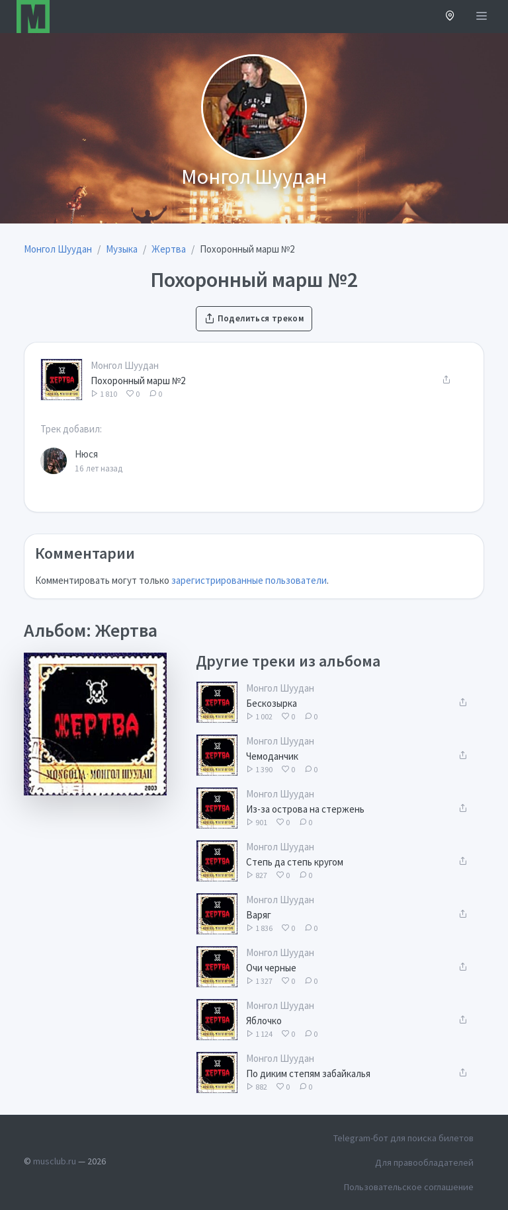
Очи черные (271, 967)
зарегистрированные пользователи (249, 580)
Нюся (86, 454)
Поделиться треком (254, 318)
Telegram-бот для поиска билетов (403, 1138)
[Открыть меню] (481, 16)
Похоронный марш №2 (138, 380)
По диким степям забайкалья (308, 1073)
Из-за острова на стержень (305, 809)
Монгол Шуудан (125, 365)
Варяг (258, 914)
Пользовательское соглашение (409, 1187)
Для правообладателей (424, 1162)
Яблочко (264, 1020)
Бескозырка (271, 703)
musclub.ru (54, 1161)
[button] (450, 16)
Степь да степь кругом (294, 862)
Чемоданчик (272, 756)
